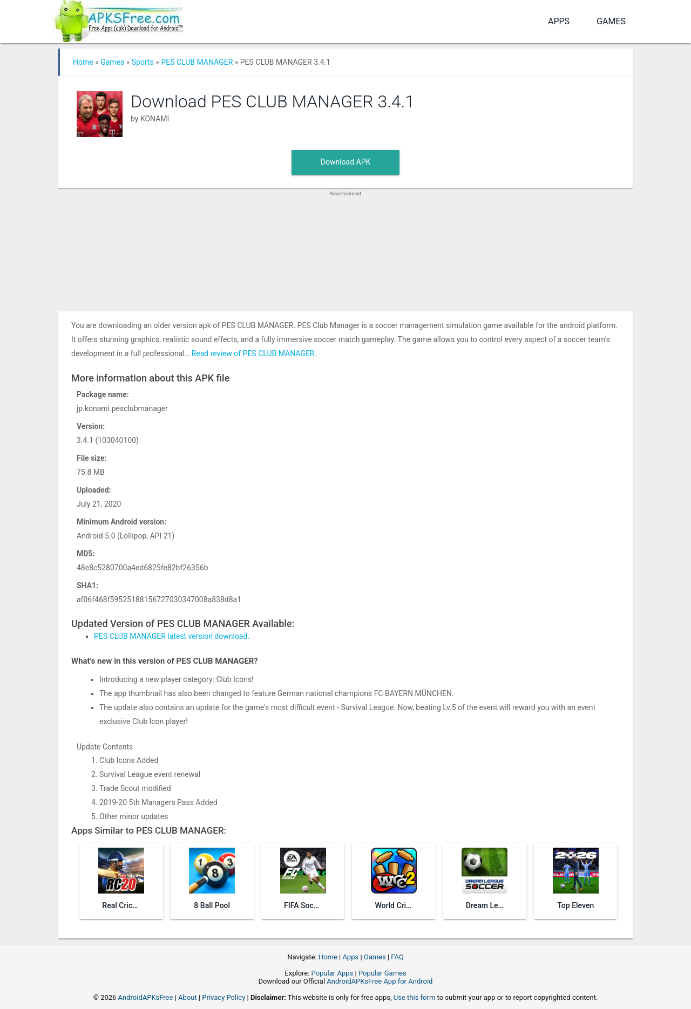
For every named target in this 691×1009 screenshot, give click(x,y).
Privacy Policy (223, 997)
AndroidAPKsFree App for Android (379, 981)
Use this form (415, 997)
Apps (559, 21)
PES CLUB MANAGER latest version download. (171, 636)
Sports (143, 62)
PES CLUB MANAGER (197, 62)
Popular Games (382, 973)
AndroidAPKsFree (145, 997)
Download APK (346, 162)
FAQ (397, 957)
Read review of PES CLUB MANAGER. (254, 353)
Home (83, 62)
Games (611, 21)
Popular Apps (332, 973)
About (187, 997)
